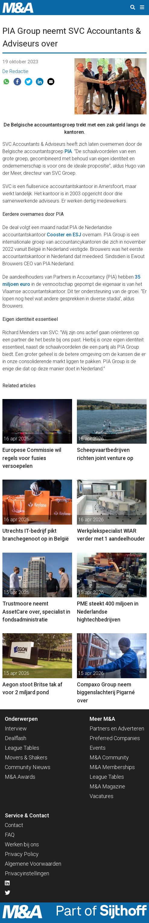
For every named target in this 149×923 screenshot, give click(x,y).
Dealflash (15, 738)
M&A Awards (20, 777)
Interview (16, 728)
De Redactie (15, 71)
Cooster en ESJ (64, 235)
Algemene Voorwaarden (33, 864)
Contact (14, 825)
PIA (68, 151)
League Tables (22, 748)
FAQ (9, 835)
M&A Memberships (112, 767)
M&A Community (109, 757)
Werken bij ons (22, 844)
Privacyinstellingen (27, 873)
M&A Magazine (107, 786)
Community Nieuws (27, 767)
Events (98, 748)
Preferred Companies (115, 738)
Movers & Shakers (26, 757)
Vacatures (101, 796)
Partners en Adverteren (117, 728)
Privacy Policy (22, 854)
